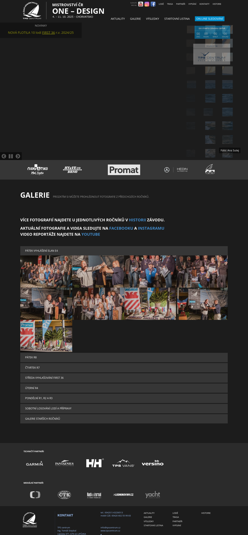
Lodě (161, 4)
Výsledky (152, 19)
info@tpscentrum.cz (110, 527)
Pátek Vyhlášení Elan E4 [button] (41, 250)
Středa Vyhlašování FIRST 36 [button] (44, 378)
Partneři (180, 4)
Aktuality (118, 19)
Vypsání (192, 4)
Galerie (135, 19)
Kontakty (204, 4)
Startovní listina (177, 19)
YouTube (91, 234)
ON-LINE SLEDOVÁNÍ (209, 19)
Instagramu (151, 228)
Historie (217, 4)
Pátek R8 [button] (31, 357)
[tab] (124, 251)
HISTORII (137, 219)
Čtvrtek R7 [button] (32, 367)
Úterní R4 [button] (31, 388)
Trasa (170, 4)
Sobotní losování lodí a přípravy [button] (48, 408)
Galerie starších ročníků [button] (42, 418)
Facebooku (121, 228)
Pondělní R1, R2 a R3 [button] (38, 398)
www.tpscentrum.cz (110, 530)
